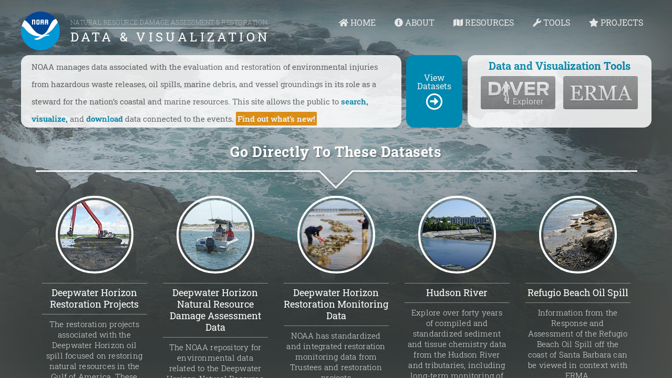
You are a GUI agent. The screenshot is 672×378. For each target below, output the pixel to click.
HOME (357, 22)
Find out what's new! (276, 118)
